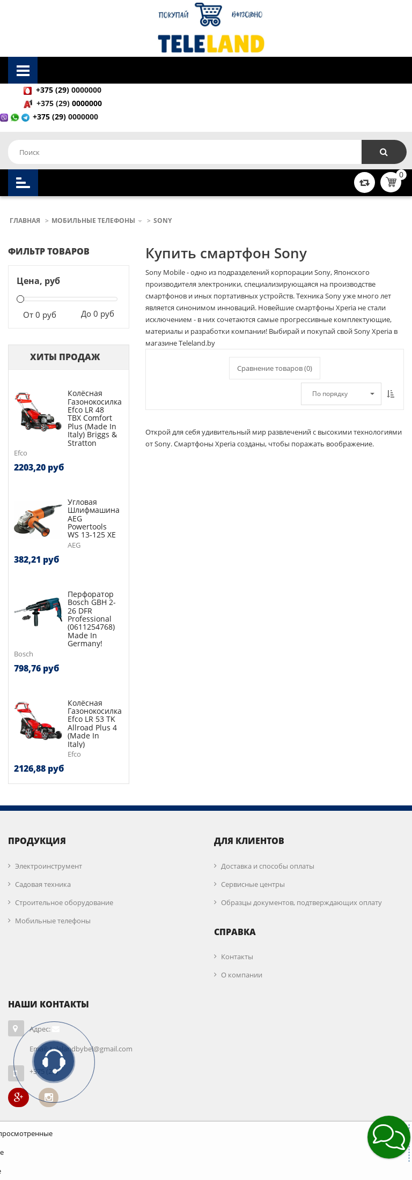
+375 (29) (54, 103)
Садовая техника (43, 884)
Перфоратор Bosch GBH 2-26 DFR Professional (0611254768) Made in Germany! (92, 618)
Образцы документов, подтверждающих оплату (301, 902)
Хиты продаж (65, 357)
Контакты (237, 956)
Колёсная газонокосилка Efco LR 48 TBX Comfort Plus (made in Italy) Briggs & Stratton (95, 417)
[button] (388, 1137)
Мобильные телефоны (53, 920)
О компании (241, 975)
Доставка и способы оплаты (267, 866)
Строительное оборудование (64, 902)
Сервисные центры (253, 884)
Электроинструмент (48, 866)
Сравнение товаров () (274, 368)
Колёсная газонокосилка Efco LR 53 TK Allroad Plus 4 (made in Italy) (95, 723)
